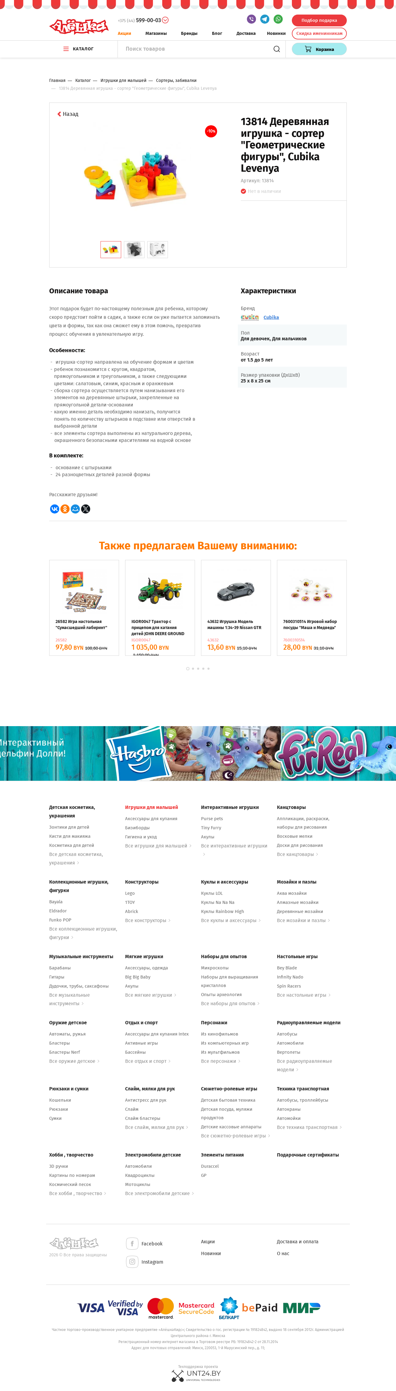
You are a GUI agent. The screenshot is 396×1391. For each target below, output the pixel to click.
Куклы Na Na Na (217, 902)
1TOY (130, 902)
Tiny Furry (211, 827)
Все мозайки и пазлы (303, 920)
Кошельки (60, 1100)
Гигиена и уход (141, 837)
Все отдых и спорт (147, 1061)
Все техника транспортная (309, 1127)
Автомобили (290, 1043)
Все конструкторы (147, 920)
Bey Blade (287, 968)
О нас (283, 1253)
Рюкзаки (58, 1109)
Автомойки (289, 1118)
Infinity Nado (290, 977)
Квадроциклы (140, 1175)
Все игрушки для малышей (158, 846)
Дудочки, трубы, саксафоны (79, 986)
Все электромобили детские (159, 1193)
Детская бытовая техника (228, 1100)
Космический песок (70, 1184)
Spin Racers (289, 986)
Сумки (55, 1118)
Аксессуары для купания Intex (157, 1034)
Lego (130, 893)
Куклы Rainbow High (222, 911)
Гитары (56, 977)
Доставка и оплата (298, 1241)
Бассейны (135, 1052)
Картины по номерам (72, 1175)
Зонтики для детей (69, 827)
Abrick (131, 911)
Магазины (156, 33)
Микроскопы (215, 968)
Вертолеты (288, 1052)
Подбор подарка (319, 20)
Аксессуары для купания (151, 818)
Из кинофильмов (219, 1034)
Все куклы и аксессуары (231, 920)
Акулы (207, 837)
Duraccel (210, 1166)
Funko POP (60, 920)
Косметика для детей (71, 845)
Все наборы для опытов (230, 1003)
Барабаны (60, 968)
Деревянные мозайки (300, 911)
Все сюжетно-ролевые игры (235, 1136)
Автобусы (287, 1034)
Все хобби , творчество (77, 1193)
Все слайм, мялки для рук (156, 1127)
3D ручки (58, 1166)
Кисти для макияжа (69, 836)
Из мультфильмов (220, 1052)
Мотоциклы (137, 1184)
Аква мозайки (292, 893)
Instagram (144, 1262)
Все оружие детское (74, 1061)
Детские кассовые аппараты (231, 1127)
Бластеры (59, 1043)
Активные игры (141, 1043)
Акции (124, 33)
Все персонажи (220, 1061)
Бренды (189, 33)
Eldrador (58, 911)
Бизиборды (137, 827)
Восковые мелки (294, 836)
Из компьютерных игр (225, 1043)
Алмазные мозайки (298, 902)
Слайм (131, 1109)
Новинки (276, 33)
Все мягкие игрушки (150, 995)
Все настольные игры (303, 995)
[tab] (111, 249)
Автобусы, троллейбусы (302, 1100)
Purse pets (212, 818)
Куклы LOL (212, 893)
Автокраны (289, 1109)
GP (204, 1175)
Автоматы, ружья (67, 1034)
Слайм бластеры (142, 1118)
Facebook (143, 1244)
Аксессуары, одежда (146, 968)
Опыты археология (221, 994)
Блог (217, 33)
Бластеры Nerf (64, 1052)
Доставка (246, 33)
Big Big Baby (137, 977)
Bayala (56, 901)
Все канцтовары (297, 854)
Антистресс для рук (145, 1100)
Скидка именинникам (319, 33)
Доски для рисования (300, 845)
